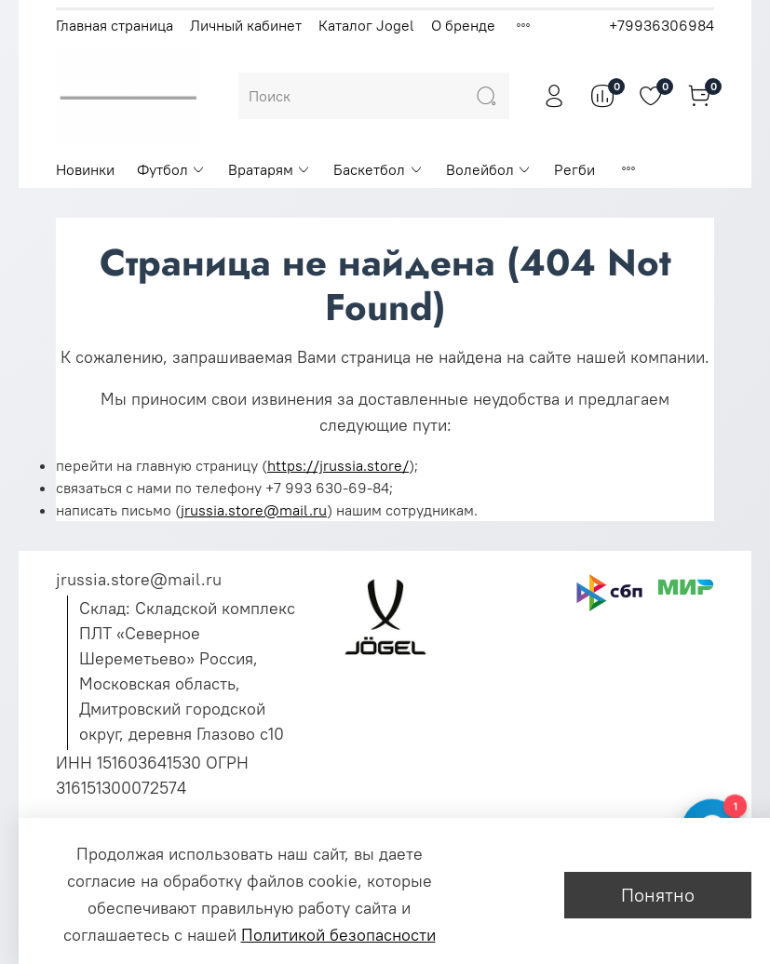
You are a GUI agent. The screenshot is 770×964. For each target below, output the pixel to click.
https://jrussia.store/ (338, 465)
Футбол (171, 169)
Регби (574, 169)
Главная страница (114, 25)
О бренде (463, 25)
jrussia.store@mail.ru (254, 510)
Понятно (658, 894)
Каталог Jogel (366, 25)
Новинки (85, 169)
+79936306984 (661, 25)
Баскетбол (378, 169)
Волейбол (489, 169)
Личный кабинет (246, 25)
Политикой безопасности (338, 934)
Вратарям (269, 169)
